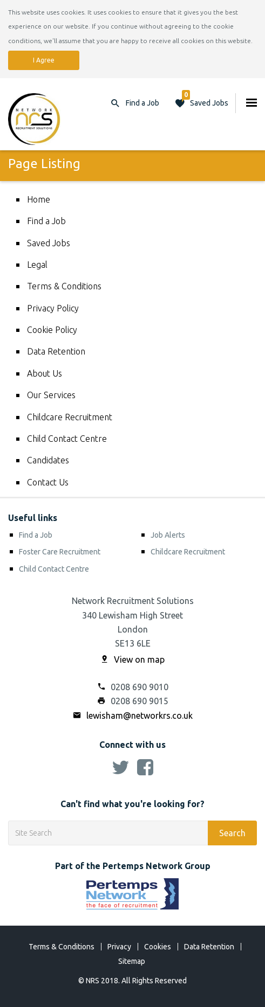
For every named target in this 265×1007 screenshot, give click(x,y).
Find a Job (46, 221)
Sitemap (131, 961)
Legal (37, 264)
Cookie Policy (52, 330)
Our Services (51, 395)
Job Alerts (168, 535)
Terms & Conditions (64, 286)
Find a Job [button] (142, 103)
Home (38, 199)
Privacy (119, 946)
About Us (44, 373)
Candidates (48, 460)
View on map (132, 659)
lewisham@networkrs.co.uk (133, 715)
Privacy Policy (53, 308)
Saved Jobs (205, 100)
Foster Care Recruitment (59, 551)
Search (232, 833)
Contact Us (48, 482)
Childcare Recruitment (69, 417)
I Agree (44, 60)
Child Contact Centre (67, 438)
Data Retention (56, 351)
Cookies (157, 946)
